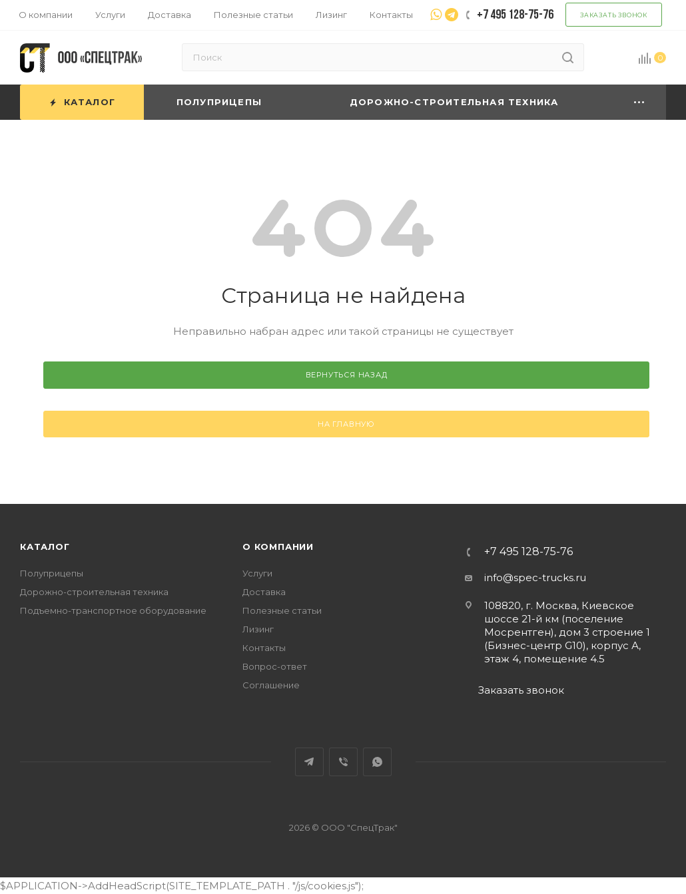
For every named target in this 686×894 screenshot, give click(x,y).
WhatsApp (377, 762)
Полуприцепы (51, 573)
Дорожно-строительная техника (94, 591)
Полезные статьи (282, 610)
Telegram (309, 762)
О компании (278, 546)
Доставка (264, 591)
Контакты (264, 647)
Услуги (257, 573)
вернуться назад (347, 374)
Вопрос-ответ (274, 666)
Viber (343, 762)
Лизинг (258, 629)
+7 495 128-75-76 (528, 552)
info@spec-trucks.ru (535, 577)
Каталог (45, 546)
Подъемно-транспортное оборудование (113, 610)
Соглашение (271, 685)
